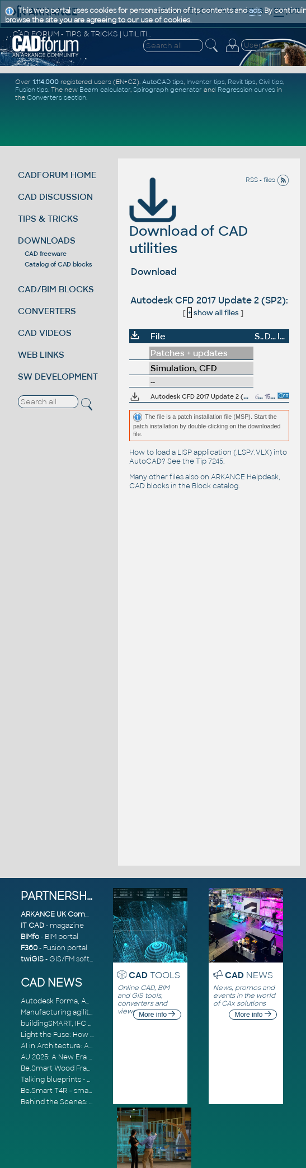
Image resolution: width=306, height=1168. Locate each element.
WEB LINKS (41, 354)
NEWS (249, 975)
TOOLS (154, 975)
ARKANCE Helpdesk (245, 477)
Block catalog (215, 486)
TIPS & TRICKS (48, 218)
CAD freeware (46, 254)
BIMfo (30, 936)
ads (255, 10)
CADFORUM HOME (57, 175)
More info (157, 1015)
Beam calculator (104, 90)
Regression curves (246, 90)
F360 (29, 947)
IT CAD (32, 925)
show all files (213, 312)
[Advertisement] (154, 123)
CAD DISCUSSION (55, 196)
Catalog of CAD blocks (58, 264)
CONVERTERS (47, 311)
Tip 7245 (209, 461)
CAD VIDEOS (45, 333)
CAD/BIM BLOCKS (56, 289)
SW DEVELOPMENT (58, 376)
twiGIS (32, 959)
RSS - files (267, 180)
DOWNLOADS (47, 240)
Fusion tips (31, 90)
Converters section (56, 97)
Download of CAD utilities (188, 224)
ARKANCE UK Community (65, 914)
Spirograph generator (167, 90)
